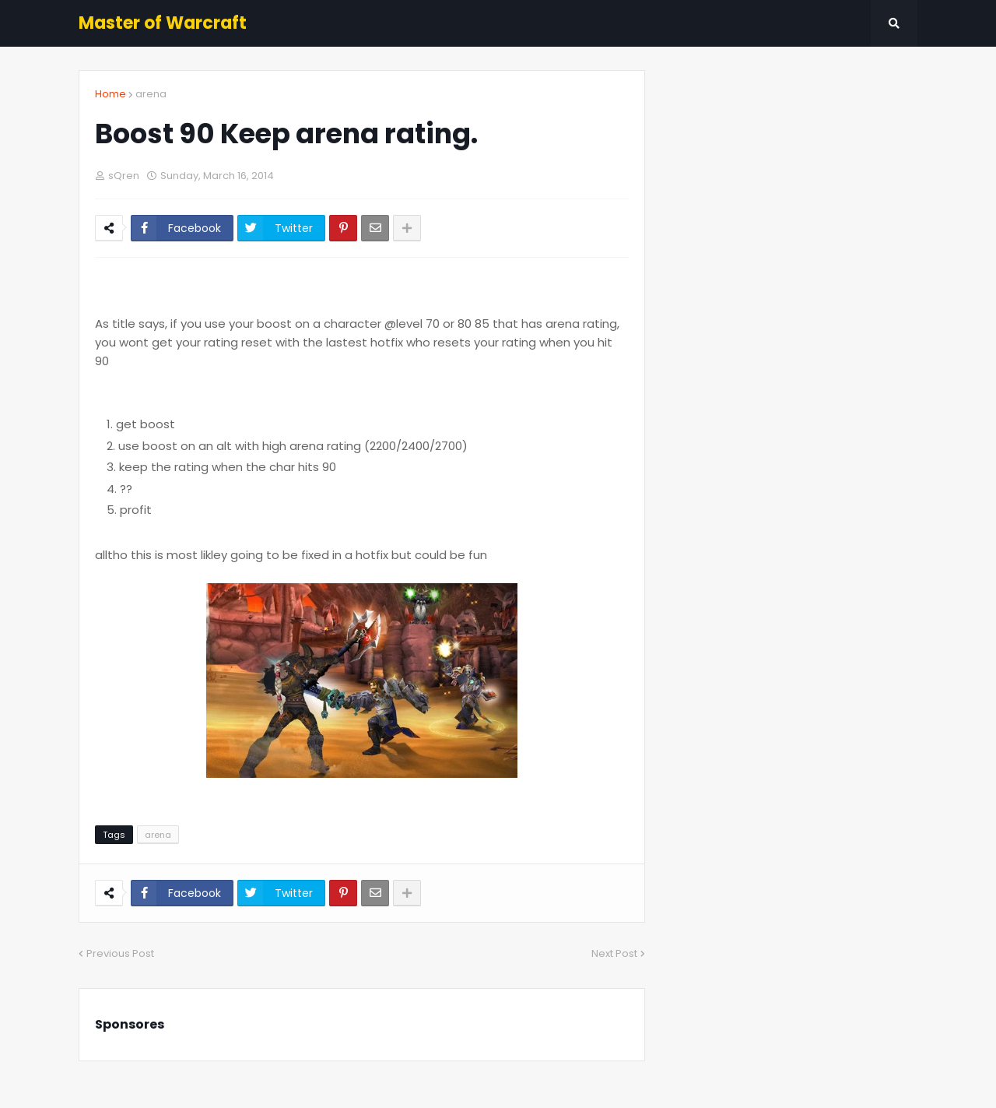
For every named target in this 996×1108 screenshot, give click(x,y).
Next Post (614, 953)
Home (110, 93)
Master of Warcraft (163, 23)
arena (151, 93)
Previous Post (120, 953)
